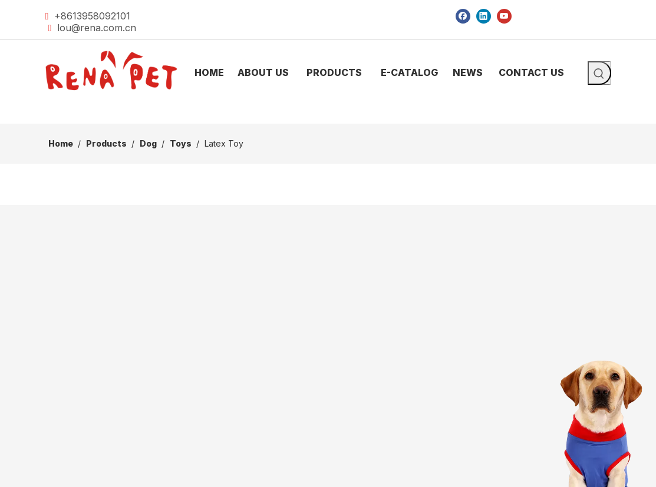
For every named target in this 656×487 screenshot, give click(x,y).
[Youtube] (504, 16)
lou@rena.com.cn (96, 28)
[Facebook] (463, 16)
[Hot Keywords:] (599, 73)
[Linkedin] (483, 16)
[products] (328, 114)
